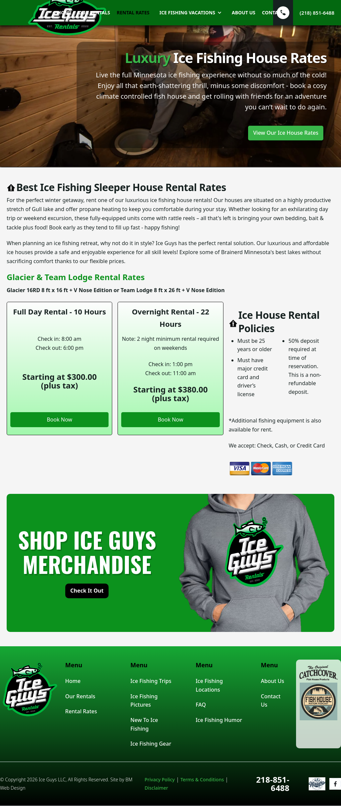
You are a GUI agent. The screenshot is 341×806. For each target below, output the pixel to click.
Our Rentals (80, 696)
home (64, 12)
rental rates (133, 12)
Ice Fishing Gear (151, 743)
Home (73, 681)
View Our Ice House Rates (285, 132)
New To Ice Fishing (144, 724)
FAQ (200, 704)
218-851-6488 (272, 783)
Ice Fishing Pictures (144, 701)
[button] (189, 12)
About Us (272, 681)
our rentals (94, 12)
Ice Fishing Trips (151, 681)
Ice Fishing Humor (218, 720)
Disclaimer (156, 788)
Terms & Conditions (202, 779)
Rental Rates (81, 711)
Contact (273, 12)
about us (243, 12)
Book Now (59, 419)
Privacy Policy (159, 779)
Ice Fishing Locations (209, 685)
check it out (87, 590)
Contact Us (270, 701)
